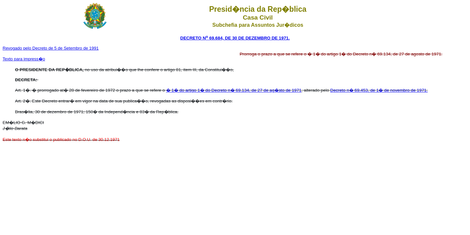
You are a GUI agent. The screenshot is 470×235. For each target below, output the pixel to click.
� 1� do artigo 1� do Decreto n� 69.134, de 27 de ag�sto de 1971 (234, 90)
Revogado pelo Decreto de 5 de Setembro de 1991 (51, 48)
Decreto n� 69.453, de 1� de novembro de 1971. (379, 90)
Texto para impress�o (24, 58)
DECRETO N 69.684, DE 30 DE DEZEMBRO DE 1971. (235, 38)
